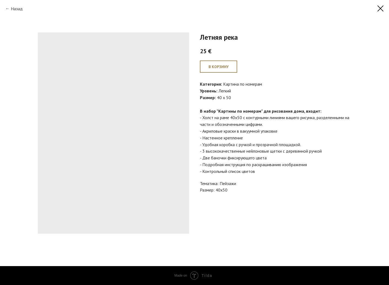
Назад (17, 8)
